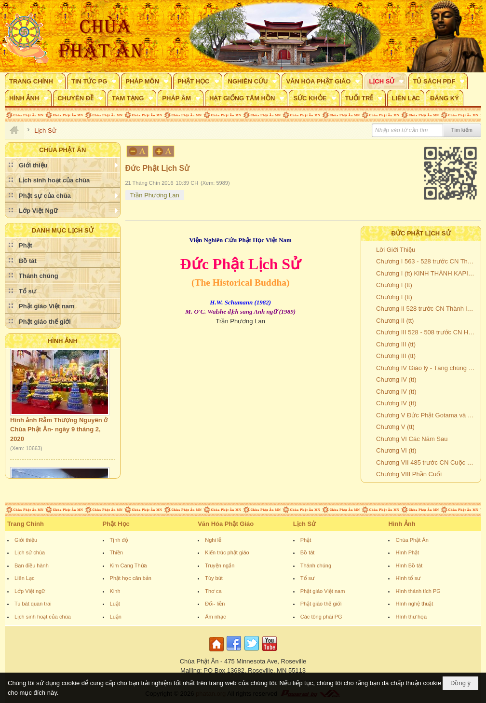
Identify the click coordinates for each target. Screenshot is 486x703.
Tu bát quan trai (33, 604)
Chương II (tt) (395, 320)
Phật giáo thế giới (321, 604)
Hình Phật (407, 552)
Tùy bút (214, 578)
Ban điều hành (31, 565)
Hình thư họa (411, 617)
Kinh (115, 591)
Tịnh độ (119, 540)
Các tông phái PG (321, 617)
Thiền (116, 552)
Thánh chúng (315, 565)
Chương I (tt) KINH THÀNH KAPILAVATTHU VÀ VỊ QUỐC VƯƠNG (427, 273)
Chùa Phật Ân (411, 540)
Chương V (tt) (395, 426)
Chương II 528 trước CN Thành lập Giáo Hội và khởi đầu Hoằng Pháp (427, 308)
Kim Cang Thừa (128, 565)
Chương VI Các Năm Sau (412, 438)
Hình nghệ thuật (414, 604)
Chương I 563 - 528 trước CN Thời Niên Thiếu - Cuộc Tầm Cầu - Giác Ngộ (427, 261)
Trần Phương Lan (154, 195)
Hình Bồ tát (408, 565)
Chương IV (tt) (396, 379)
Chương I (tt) (394, 285)
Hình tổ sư (407, 578)
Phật (305, 540)
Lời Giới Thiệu (395, 249)
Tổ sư (307, 578)
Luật (115, 604)
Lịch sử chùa (29, 552)
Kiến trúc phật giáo (227, 552)
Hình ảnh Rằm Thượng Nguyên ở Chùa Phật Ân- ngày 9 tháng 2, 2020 (59, 431)
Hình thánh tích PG (418, 591)
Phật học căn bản (130, 578)
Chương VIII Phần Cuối (409, 474)
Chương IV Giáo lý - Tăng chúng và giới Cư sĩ (427, 368)
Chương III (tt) (396, 344)
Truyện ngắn (219, 565)
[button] (35, 81)
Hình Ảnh (63, 341)
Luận (116, 617)
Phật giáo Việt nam (322, 591)
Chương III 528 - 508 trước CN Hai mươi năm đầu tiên (427, 332)
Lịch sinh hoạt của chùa (42, 617)
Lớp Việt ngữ (29, 591)
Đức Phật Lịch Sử (421, 233)
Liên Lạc (24, 578)
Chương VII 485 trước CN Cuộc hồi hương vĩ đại (427, 462)
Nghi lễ (213, 540)
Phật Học (116, 523)
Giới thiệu (25, 540)
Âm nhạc (215, 617)
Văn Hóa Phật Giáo (226, 523)
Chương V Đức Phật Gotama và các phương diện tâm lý (427, 415)
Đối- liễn (215, 604)
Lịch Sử (304, 523)
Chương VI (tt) (396, 450)
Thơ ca (213, 591)
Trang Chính (25, 523)
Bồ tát (307, 552)
